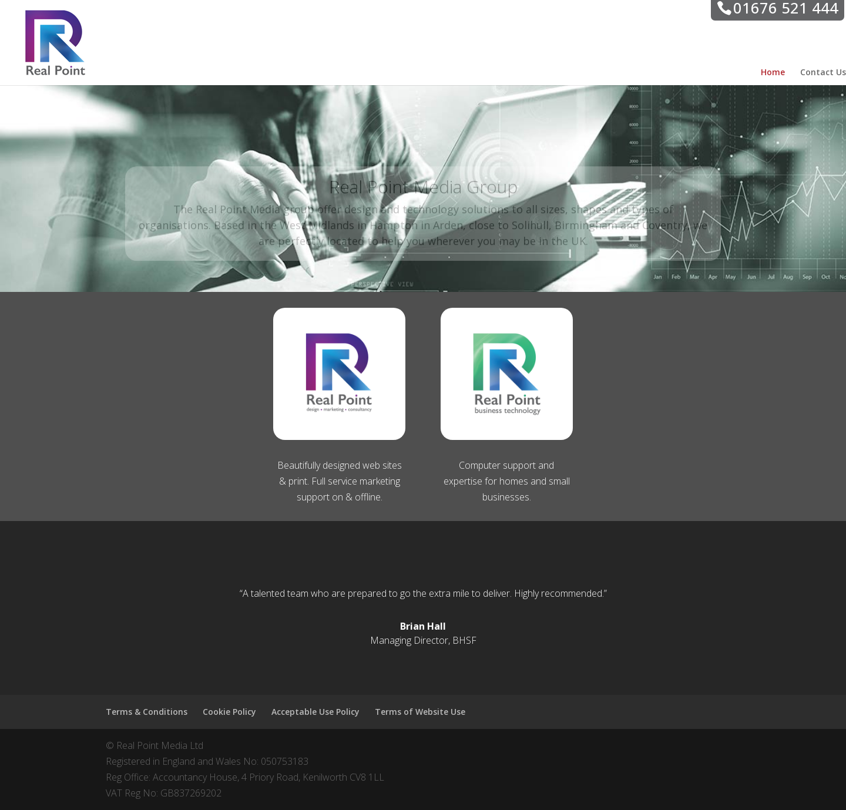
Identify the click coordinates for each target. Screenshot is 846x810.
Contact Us (823, 73)
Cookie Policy (229, 711)
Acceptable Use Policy (315, 711)
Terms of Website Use (420, 711)
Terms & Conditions (146, 711)
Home (773, 73)
